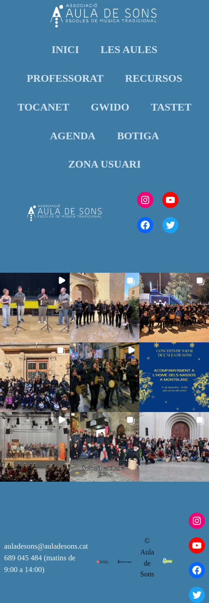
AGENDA (72, 136)
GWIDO (110, 107)
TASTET (171, 107)
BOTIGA (138, 136)
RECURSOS (153, 78)
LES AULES (129, 49)
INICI (65, 49)
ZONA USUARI (104, 164)
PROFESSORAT (65, 78)
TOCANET (43, 107)
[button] (35, 307)
